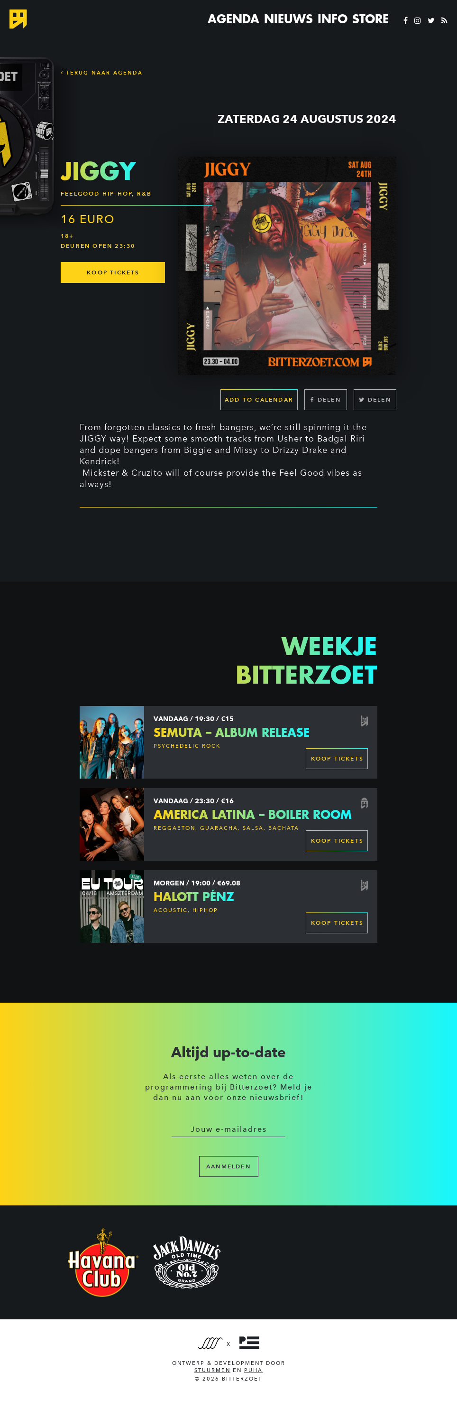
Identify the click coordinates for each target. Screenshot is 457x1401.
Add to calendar (259, 399)
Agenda (233, 19)
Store (370, 19)
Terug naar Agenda (102, 72)
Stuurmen (212, 1370)
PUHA (253, 1370)
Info (332, 19)
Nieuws (288, 19)
